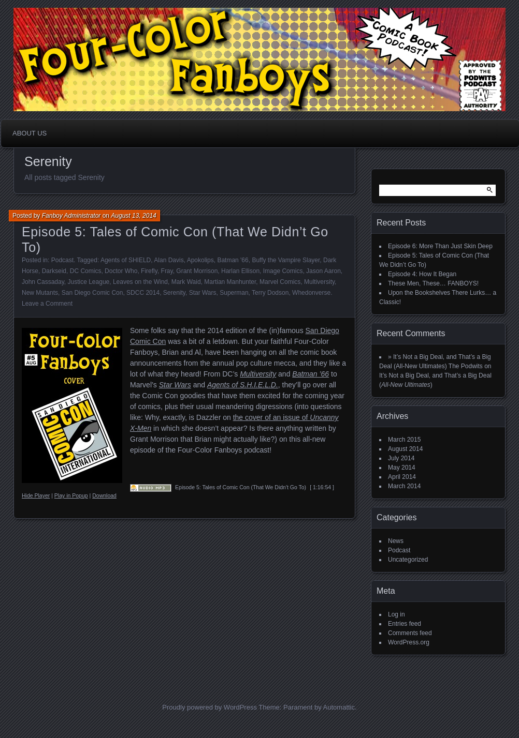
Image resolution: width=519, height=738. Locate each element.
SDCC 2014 (143, 292)
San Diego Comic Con (92, 292)
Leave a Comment (47, 303)
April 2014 (402, 476)
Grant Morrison (197, 271)
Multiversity (319, 281)
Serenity (174, 292)
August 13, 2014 (133, 215)
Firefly (149, 271)
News (395, 541)
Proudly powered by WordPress (209, 707)
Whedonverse (311, 292)
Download (104, 495)
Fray (167, 271)
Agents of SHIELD (125, 260)
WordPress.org (408, 642)
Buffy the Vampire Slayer (286, 260)
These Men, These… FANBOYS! (433, 283)
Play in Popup (71, 495)
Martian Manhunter (230, 281)
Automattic (339, 707)
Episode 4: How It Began (422, 274)
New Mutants (40, 292)
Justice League (89, 281)
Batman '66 (232, 260)
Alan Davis (168, 260)
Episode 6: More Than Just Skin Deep (440, 246)
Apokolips (200, 260)
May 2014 (401, 467)
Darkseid (54, 271)
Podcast (62, 260)
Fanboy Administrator (71, 215)
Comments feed (410, 633)
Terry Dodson (270, 292)
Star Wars (203, 292)
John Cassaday (43, 281)
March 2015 (404, 439)
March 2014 (404, 486)
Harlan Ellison (240, 271)
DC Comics (86, 271)
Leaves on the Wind (140, 281)
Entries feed (404, 623)
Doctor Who (121, 271)
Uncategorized (408, 559)
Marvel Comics (280, 281)
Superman (234, 292)
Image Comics (283, 271)
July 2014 (401, 458)
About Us (29, 133)
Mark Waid (186, 281)
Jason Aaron (323, 271)
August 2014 (405, 449)
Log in (396, 614)
